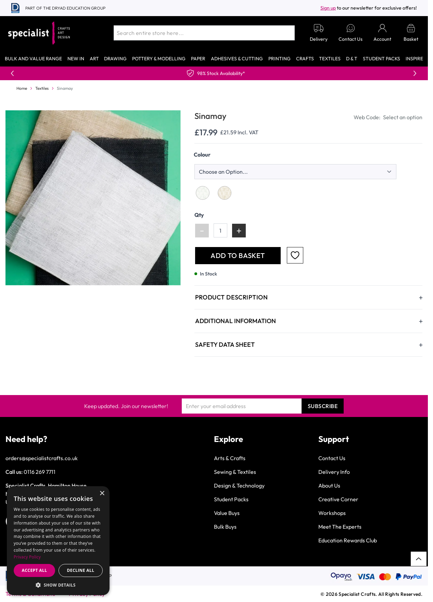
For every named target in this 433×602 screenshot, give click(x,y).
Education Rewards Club (347, 540)
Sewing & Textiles (235, 471)
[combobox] (204, 32)
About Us (329, 485)
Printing (279, 59)
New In (75, 59)
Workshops (332, 512)
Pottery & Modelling (159, 59)
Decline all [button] (80, 570)
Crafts (305, 59)
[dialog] (58, 540)
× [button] (101, 493)
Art (94, 59)
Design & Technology (239, 485)
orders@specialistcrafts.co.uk (41, 458)
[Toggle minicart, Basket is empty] (411, 33)
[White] (202, 193)
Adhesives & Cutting (237, 59)
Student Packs (381, 59)
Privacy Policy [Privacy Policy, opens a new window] (27, 557)
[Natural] (224, 193)
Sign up (328, 8)
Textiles (330, 59)
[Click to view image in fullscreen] (93, 198)
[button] (58, 584)
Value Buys (227, 512)
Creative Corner (338, 499)
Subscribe (323, 406)
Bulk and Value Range (33, 59)
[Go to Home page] (39, 33)
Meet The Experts (339, 526)
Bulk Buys (225, 526)
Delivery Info (334, 471)
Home (21, 88)
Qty (199, 214)
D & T (351, 59)
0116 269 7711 (39, 471)
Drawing (115, 59)
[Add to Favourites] (295, 255)
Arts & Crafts (229, 458)
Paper (198, 59)
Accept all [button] (34, 570)
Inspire (414, 59)
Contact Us (331, 458)
